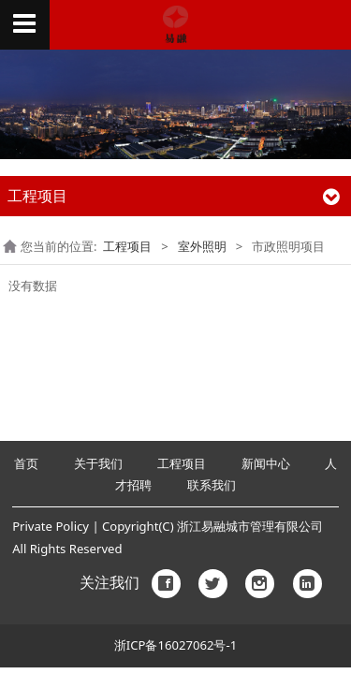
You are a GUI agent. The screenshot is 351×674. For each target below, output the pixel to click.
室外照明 (202, 246)
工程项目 (127, 246)
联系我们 (211, 484)
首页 (27, 463)
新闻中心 (265, 463)
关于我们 (98, 463)
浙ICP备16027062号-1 (175, 645)
